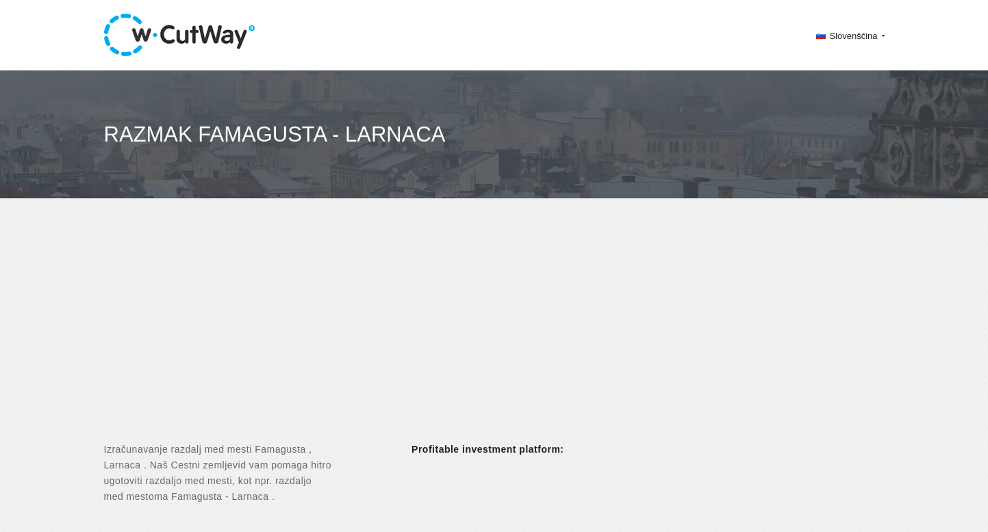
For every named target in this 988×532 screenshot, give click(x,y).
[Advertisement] (494, 332)
